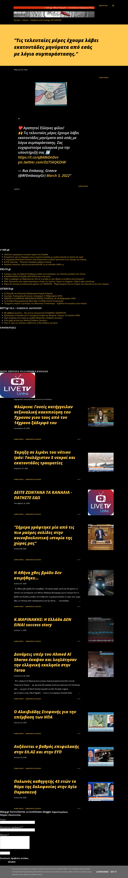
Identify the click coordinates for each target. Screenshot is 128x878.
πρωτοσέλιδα (12, 369)
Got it (113, 872)
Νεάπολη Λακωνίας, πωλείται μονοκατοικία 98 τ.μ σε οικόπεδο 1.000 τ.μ (34, 264)
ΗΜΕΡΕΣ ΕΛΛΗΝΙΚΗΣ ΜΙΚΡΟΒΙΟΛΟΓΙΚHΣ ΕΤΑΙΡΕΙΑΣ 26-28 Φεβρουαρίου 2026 (40, 298)
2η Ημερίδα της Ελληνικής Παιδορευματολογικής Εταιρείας (28, 293)
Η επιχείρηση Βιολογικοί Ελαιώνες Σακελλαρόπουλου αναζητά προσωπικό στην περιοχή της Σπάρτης (45, 259)
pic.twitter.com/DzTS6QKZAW (42, 162)
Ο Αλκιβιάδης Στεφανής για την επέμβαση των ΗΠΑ (45, 714)
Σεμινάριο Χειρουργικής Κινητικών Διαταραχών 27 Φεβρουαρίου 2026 (33, 296)
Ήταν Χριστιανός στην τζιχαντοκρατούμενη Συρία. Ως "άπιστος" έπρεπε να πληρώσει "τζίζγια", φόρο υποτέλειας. (49, 281)
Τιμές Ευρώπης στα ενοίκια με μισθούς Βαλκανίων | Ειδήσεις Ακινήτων (33, 318)
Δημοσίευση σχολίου (33, 439)
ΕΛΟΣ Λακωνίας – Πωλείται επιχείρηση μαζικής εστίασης (27, 262)
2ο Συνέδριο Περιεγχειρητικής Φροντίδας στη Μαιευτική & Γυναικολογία (33, 301)
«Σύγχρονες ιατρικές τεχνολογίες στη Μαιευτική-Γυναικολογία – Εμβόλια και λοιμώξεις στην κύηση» (45, 303)
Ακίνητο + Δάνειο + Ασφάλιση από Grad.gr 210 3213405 (37, 20)
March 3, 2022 (58, 175)
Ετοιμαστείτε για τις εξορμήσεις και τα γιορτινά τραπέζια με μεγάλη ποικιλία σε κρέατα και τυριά (43, 257)
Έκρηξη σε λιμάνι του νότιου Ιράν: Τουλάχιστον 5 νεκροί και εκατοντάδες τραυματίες (44, 457)
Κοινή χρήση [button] (103, 77)
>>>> (78, 439)
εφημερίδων (19, 369)
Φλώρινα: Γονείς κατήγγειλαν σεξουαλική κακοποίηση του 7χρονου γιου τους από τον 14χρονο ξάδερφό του (43, 414)
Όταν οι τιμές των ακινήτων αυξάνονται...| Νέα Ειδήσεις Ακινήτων (31, 323)
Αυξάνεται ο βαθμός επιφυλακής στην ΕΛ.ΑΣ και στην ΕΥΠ (46, 749)
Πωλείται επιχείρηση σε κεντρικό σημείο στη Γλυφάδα (26, 254)
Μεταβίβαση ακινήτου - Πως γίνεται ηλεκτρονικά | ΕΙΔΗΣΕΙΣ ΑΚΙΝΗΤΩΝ (35, 313)
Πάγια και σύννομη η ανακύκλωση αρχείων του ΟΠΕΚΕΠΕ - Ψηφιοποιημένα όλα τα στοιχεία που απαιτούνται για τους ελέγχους (56, 284)
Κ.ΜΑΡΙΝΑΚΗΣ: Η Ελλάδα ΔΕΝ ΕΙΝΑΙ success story (27, 276)
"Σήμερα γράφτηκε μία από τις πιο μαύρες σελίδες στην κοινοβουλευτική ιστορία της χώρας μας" (44, 535)
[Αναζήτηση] (103, 5)
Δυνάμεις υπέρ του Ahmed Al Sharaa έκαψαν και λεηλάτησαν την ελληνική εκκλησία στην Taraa (44, 274)
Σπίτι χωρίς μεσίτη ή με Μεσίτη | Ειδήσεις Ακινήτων (25, 320)
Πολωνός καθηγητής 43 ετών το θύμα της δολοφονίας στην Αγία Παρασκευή (45, 787)
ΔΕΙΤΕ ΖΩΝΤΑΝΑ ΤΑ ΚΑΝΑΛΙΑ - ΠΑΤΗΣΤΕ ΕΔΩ (43, 495)
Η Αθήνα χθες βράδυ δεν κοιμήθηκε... (38, 575)
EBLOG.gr (19, 12)
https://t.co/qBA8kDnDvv (38, 157)
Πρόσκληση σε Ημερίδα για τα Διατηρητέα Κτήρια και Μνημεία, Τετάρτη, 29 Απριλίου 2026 (42, 315)
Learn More (102, 872)
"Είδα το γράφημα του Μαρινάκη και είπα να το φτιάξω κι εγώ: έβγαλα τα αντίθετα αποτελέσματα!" (44, 279)
